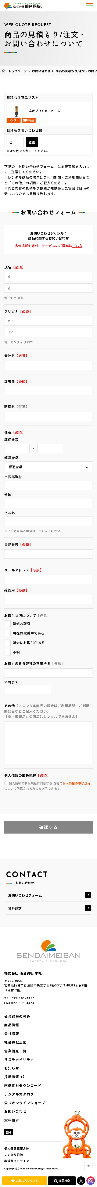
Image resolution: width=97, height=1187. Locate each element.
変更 (32, 142)
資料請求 (15, 908)
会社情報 (11, 1033)
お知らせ (11, 1068)
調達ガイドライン (16, 1161)
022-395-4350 (23, 998)
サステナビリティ (19, 1059)
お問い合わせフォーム (25, 895)
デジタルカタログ (19, 1094)
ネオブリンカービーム (44, 111)
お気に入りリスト (27, 1181)
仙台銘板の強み (17, 1016)
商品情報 (11, 1024)
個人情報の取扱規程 (76, 783)
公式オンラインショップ (24, 1102)
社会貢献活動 (15, 1042)
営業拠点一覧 (15, 1050)
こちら (77, 245)
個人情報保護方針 (16, 1148)
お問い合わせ (41, 71)
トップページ (17, 71)
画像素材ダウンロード (23, 1085)
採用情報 (11, 1076)
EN (8, 1132)
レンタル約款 (13, 1154)
